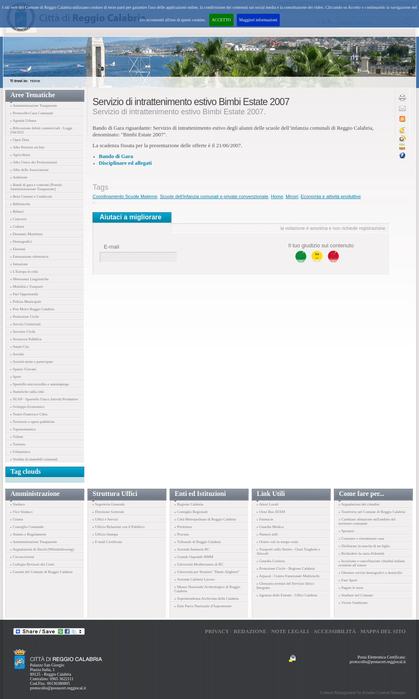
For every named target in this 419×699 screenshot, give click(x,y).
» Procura (181, 534)
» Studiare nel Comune (356, 595)
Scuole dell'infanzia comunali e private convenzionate (214, 196)
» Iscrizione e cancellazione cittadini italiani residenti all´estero (372, 563)
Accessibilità (335, 631)
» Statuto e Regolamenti (28, 534)
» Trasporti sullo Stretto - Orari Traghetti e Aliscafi (288, 551)
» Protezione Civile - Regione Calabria (285, 568)
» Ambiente (19, 177)
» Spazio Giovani (23, 369)
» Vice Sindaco (21, 512)
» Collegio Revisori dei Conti (32, 564)
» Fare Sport (348, 580)
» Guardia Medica (270, 527)
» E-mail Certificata (107, 542)
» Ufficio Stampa (105, 534)
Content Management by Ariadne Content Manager (363, 692)
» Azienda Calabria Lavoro (194, 579)
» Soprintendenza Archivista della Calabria (206, 598)
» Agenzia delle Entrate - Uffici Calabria (286, 595)
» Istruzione (19, 264)
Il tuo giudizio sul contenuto (321, 245)
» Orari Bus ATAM (270, 512)
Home (35, 81)
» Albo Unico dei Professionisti (33, 162)
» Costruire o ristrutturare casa (361, 538)
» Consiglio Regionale (191, 512)
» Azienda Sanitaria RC (192, 549)
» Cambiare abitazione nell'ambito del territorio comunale (367, 521)
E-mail (111, 247)
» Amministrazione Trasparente (33, 105)
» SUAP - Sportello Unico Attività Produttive (44, 399)
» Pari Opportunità (24, 294)
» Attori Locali (267, 504)
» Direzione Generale (108, 512)
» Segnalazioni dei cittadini (359, 504)
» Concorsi (18, 219)
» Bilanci (17, 211)
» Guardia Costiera (270, 561)
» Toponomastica (22, 429)
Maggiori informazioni (258, 20)
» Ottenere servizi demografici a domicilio (370, 573)
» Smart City (19, 346)
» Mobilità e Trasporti (26, 286)
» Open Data (19, 140)
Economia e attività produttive (331, 196)
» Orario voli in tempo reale (277, 542)
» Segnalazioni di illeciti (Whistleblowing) (42, 549)
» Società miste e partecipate (31, 362)
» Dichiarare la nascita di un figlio (364, 546)
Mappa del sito (383, 631)
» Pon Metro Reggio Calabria (32, 309)
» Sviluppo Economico (27, 407)
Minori (292, 196)
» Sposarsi (346, 531)
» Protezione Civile (24, 316)
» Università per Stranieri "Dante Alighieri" (207, 572)
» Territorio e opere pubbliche (32, 422)
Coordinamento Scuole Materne (125, 196)
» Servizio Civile (22, 331)
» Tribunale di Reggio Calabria (197, 542)
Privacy (217, 631)
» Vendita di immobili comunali (34, 459)
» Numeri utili (267, 534)
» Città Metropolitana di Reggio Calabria (205, 519)
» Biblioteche (20, 204)
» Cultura (17, 226)
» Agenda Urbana (23, 120)
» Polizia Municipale (25, 301)
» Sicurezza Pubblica (25, 339)
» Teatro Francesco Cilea (28, 414)
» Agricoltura (20, 155)
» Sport (15, 377)
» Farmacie (264, 519)
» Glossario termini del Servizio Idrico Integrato (285, 585)
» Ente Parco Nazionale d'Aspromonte (203, 606)
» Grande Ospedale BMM (193, 557)
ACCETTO (221, 20)
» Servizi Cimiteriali (25, 324)
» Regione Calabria (188, 504)
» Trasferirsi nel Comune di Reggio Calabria (372, 512)
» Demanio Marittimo (26, 234)
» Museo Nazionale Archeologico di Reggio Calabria (207, 589)
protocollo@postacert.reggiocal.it (58, 688)
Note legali (290, 631)
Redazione (250, 631)
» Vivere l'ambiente (353, 603)
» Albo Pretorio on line (27, 147)
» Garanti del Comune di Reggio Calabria (41, 572)
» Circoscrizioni (22, 557)
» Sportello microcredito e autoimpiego (39, 384)
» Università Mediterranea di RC (198, 564)
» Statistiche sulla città (27, 392)
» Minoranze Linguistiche (29, 279)
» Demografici (21, 241)
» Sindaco (17, 504)
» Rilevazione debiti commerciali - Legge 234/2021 (41, 130)
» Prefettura (183, 527)
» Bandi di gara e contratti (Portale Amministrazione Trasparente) (36, 187)
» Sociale (17, 354)
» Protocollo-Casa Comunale (31, 113)
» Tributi (16, 437)
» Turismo (17, 444)
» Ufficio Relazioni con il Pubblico (118, 527)
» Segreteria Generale (108, 504)
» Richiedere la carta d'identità (361, 553)
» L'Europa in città (24, 271)
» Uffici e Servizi (105, 519)
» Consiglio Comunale (27, 527)
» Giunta (16, 519)
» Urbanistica (20, 452)
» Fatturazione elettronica (29, 256)
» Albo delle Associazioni (29, 170)
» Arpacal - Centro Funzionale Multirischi (287, 576)
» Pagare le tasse (351, 588)
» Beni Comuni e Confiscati (31, 196)
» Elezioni (17, 249)
